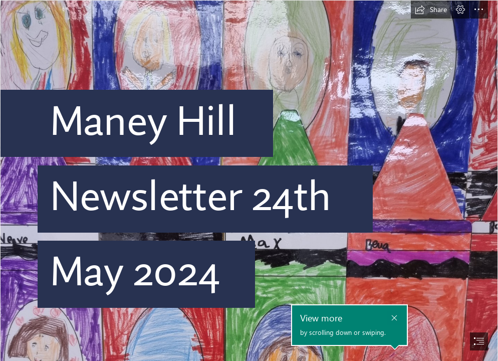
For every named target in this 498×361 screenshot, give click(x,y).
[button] (431, 10)
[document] (249, 180)
